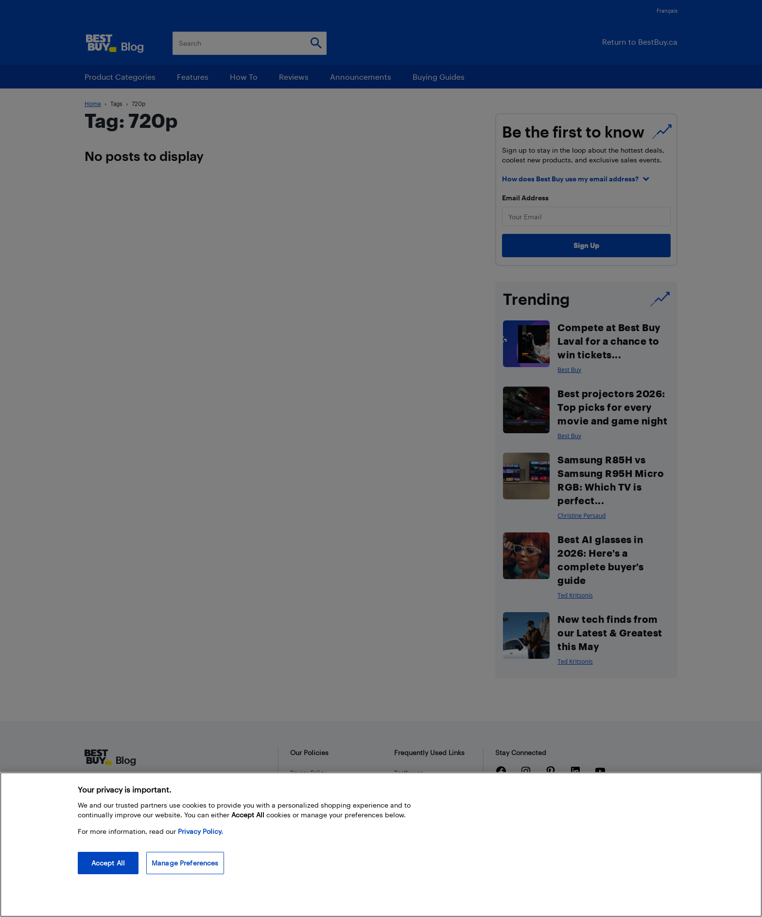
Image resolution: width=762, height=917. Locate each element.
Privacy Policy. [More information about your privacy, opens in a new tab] (200, 831)
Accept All (108, 863)
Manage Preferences (185, 863)
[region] (381, 844)
